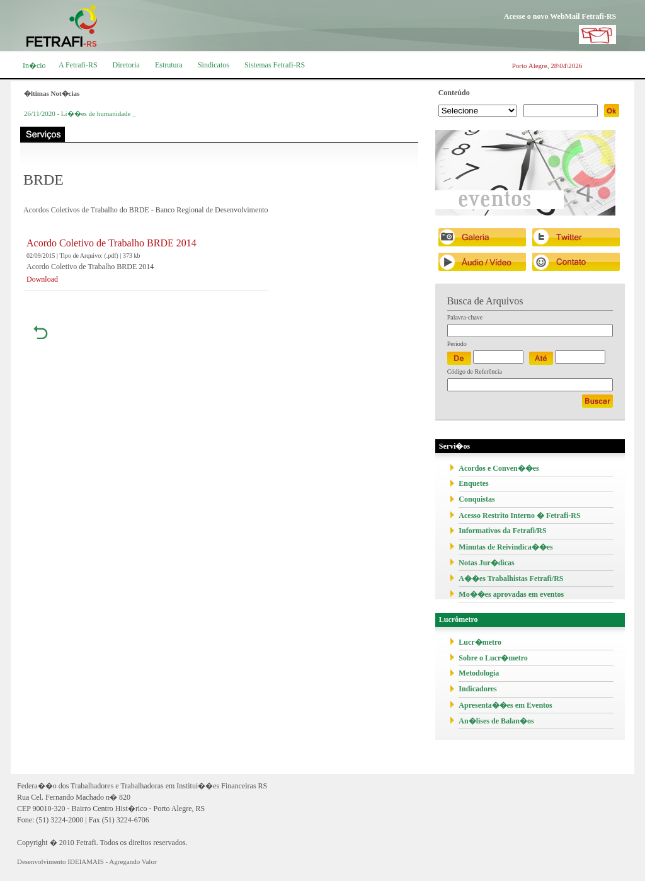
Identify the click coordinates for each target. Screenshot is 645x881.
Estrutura (169, 64)
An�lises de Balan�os (496, 721)
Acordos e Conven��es (499, 468)
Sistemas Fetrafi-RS (274, 64)
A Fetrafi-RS (78, 64)
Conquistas (476, 499)
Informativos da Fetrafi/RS (502, 530)
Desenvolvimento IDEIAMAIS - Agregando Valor (87, 861)
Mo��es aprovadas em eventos (511, 594)
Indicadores (477, 688)
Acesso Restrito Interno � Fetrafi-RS (519, 515)
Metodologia (479, 673)
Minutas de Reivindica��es (505, 547)
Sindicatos (213, 64)
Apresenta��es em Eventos (505, 705)
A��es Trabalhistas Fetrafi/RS (511, 578)
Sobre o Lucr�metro (493, 658)
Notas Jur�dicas (486, 562)
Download (42, 279)
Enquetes (473, 483)
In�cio (34, 65)
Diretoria (126, 64)
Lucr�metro (480, 642)
